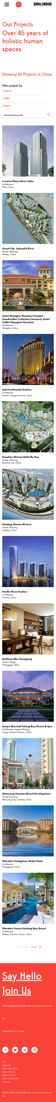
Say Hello (22, 977)
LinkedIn (25, 1050)
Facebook (5, 1050)
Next (34, 947)
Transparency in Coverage (13, 1031)
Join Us (16, 991)
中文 (18, 4)
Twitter (15, 1050)
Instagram (34, 1050)
